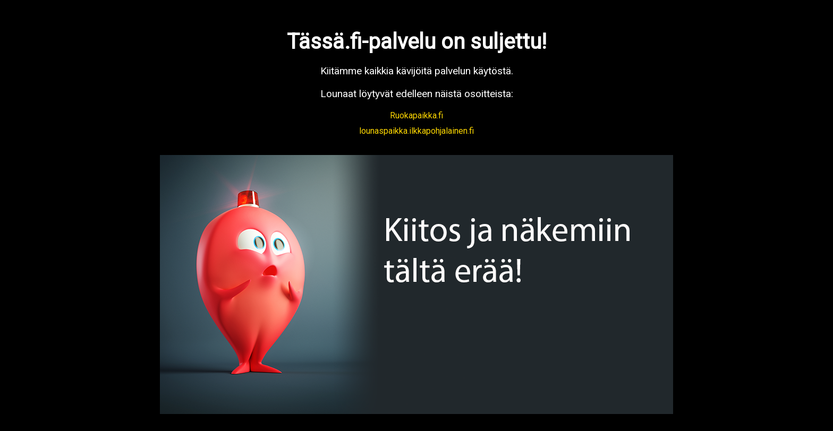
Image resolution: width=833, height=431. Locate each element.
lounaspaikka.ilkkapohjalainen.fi (416, 131)
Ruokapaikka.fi (416, 115)
